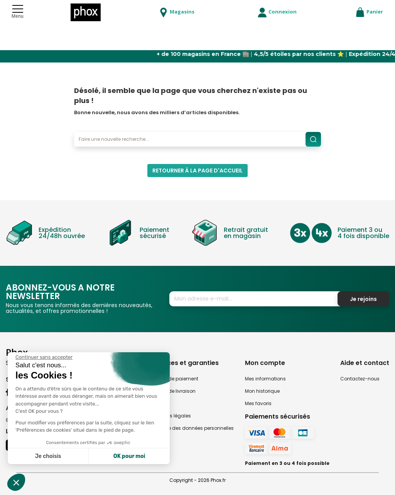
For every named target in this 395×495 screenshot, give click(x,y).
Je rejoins (363, 299)
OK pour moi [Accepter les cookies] (129, 456)
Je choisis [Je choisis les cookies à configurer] (48, 456)
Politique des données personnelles (192, 428)
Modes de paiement (174, 378)
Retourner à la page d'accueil (197, 170)
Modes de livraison (173, 391)
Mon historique (262, 391)
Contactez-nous (360, 378)
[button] (16, 482)
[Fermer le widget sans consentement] (44, 357)
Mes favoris (258, 403)
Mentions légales (171, 415)
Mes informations (265, 378)
